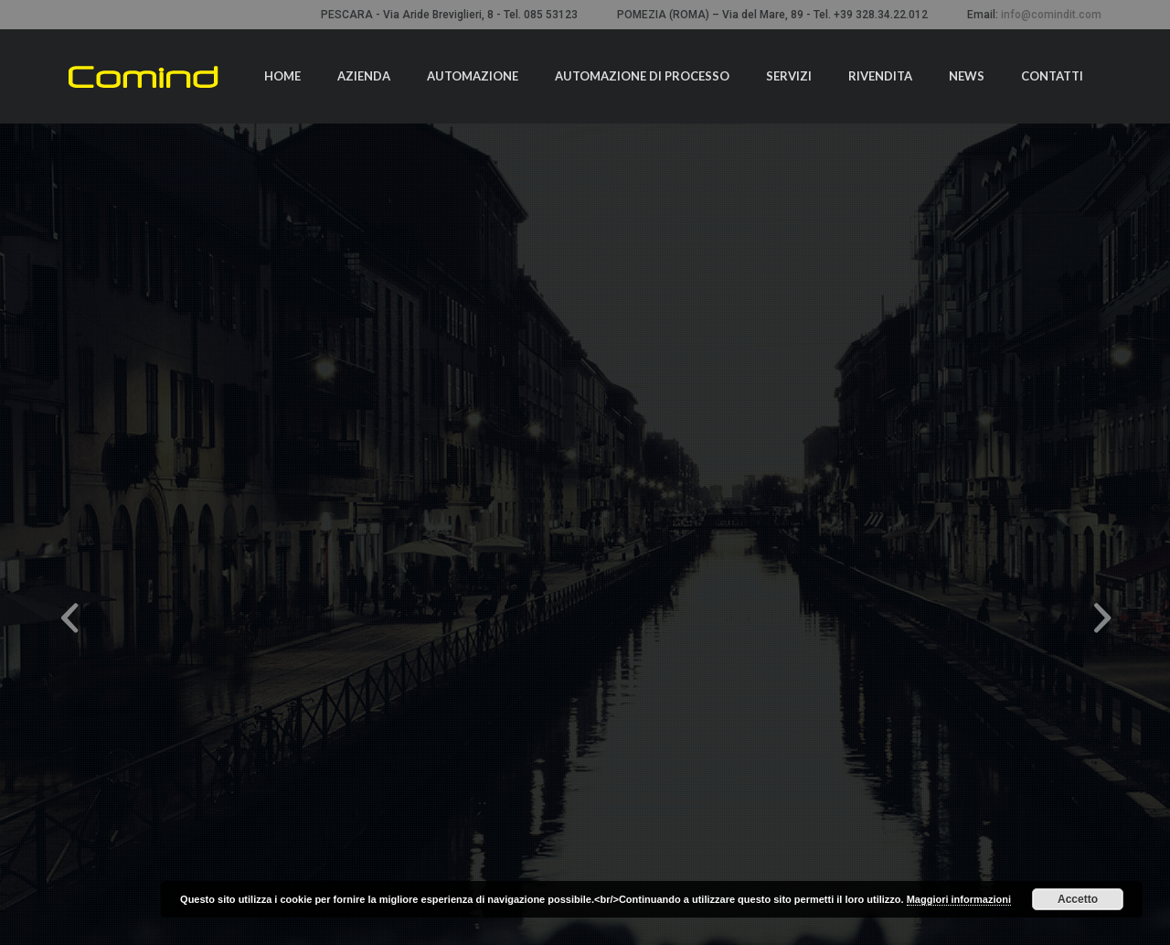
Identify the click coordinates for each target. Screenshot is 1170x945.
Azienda (363, 76)
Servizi (789, 76)
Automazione (472, 76)
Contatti (1052, 76)
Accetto (1078, 899)
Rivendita (880, 76)
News (966, 76)
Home (282, 76)
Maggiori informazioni (959, 899)
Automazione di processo (642, 76)
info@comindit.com (1051, 14)
